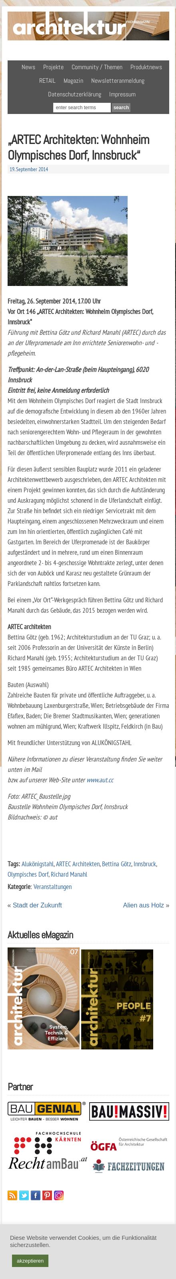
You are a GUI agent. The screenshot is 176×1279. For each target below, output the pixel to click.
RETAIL (47, 80)
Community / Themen (97, 67)
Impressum (122, 94)
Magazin (73, 80)
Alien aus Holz (143, 905)
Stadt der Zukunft (37, 905)
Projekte (53, 67)
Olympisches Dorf (28, 874)
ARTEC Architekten (78, 863)
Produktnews (146, 67)
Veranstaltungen (53, 886)
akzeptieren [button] (30, 1261)
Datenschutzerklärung (74, 94)
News (28, 67)
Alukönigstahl (38, 863)
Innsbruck (145, 863)
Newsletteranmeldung (117, 80)
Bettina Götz (116, 863)
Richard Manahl (69, 874)
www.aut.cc (99, 779)
